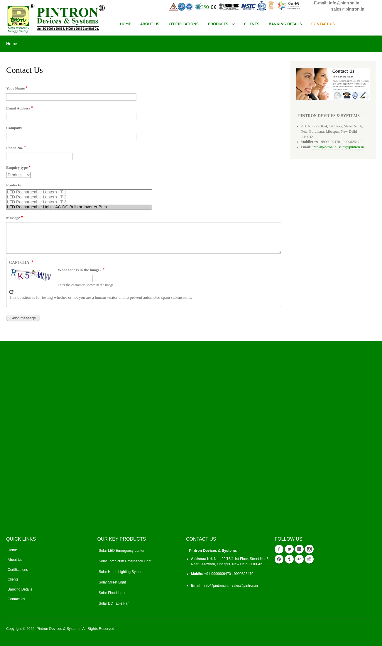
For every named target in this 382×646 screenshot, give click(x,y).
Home (125, 23)
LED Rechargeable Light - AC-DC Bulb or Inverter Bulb (79, 207)
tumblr (289, 559)
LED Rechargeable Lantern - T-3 (79, 202)
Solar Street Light (112, 582)
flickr (299, 559)
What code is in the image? (80, 270)
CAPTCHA (19, 262)
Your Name (15, 88)
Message (13, 217)
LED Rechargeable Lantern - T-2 (79, 197)
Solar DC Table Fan (114, 603)
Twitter (289, 549)
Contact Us (16, 599)
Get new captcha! (11, 292)
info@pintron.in (216, 585)
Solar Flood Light (112, 593)
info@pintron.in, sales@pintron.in (338, 147)
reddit (309, 559)
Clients (13, 579)
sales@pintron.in (245, 585)
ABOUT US (149, 23)
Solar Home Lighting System (121, 572)
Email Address (18, 108)
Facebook (279, 549)
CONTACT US (323, 23)
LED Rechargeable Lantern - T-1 (79, 192)
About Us (15, 560)
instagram (309, 549)
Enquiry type (17, 167)
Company (14, 128)
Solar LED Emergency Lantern (123, 551)
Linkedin (299, 549)
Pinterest (279, 559)
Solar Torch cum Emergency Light (125, 561)
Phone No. (14, 148)
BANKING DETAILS (285, 23)
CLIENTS (251, 23)
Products (218, 23)
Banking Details (20, 589)
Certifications (18, 570)
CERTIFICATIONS (184, 23)
